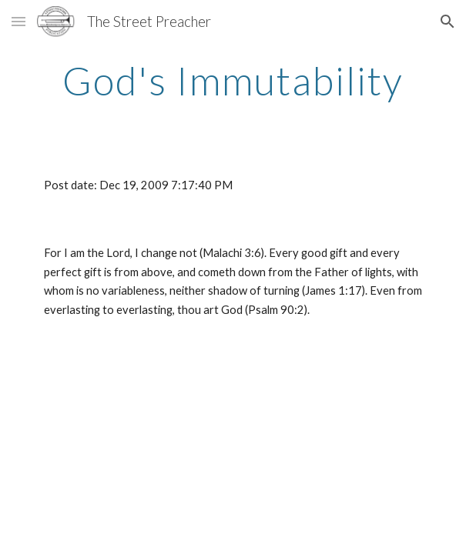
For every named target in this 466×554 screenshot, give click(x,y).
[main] (233, 80)
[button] (18, 21)
